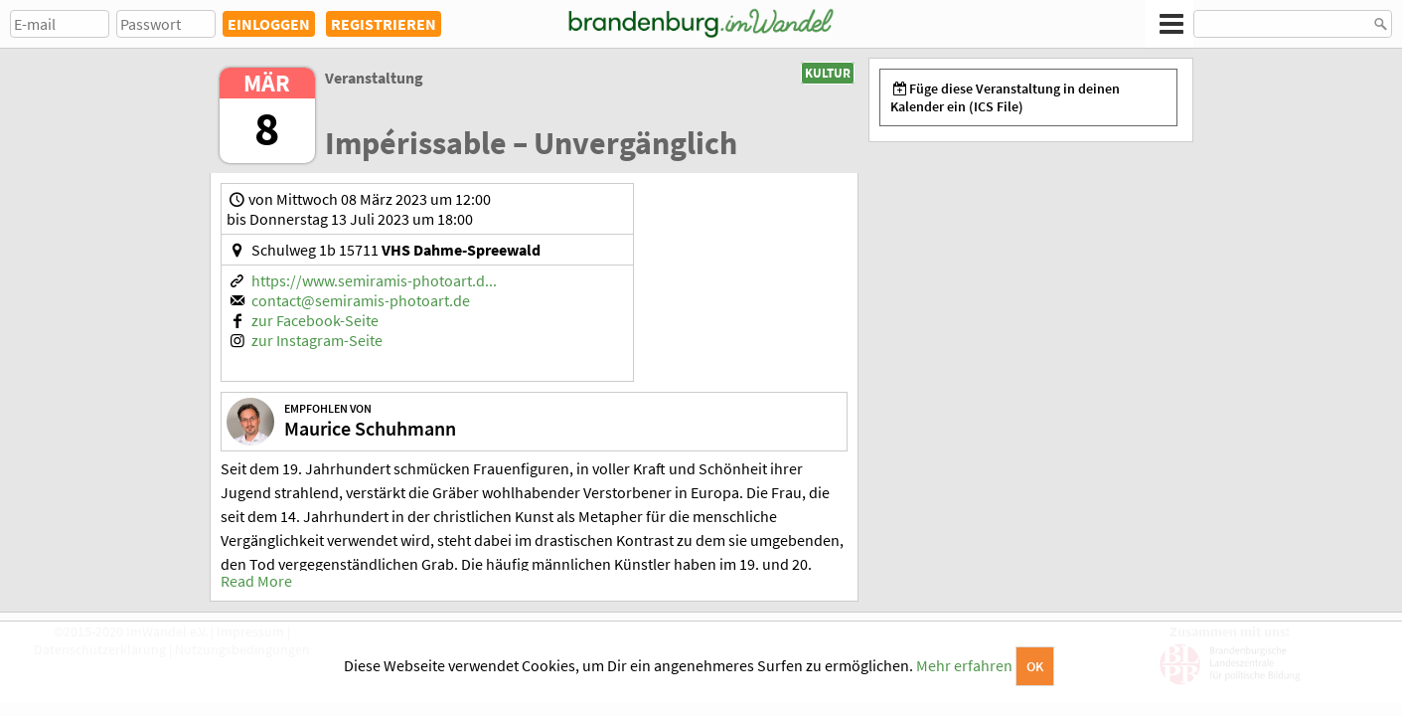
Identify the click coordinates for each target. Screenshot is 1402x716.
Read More (256, 581)
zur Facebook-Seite (315, 320)
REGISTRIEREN (383, 24)
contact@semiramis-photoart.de (360, 300)
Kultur (828, 73)
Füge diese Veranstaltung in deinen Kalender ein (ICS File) (1005, 97)
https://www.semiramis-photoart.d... (374, 280)
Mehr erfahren (964, 665)
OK (1034, 666)
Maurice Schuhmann (370, 428)
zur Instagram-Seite (317, 340)
